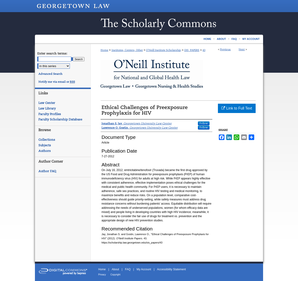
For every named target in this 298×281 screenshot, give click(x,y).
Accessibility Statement (171, 269)
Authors (44, 151)
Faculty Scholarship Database (60, 119)
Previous (225, 49)
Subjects (44, 145)
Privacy (102, 274)
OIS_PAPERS (191, 50)
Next (242, 49)
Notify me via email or (56, 81)
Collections (46, 139)
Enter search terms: (52, 53)
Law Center (46, 103)
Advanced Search (50, 73)
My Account (144, 269)
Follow (204, 123)
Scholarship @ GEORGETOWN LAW (149, 23)
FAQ (128, 269)
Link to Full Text (236, 108)
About (115, 269)
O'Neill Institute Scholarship (163, 50)
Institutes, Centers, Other (127, 50)
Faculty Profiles (49, 114)
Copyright (115, 274)
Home (104, 50)
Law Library (47, 108)
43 (204, 50)
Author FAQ (47, 171)
